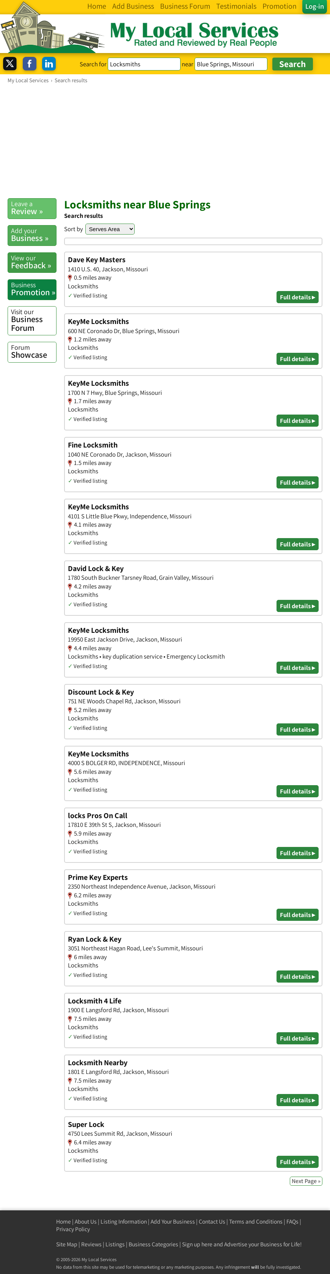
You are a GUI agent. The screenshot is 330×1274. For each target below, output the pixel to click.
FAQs (292, 1221)
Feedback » (33, 262)
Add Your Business (173, 1221)
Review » (33, 207)
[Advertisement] (165, 141)
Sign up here (197, 1244)
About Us (86, 1221)
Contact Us (212, 1221)
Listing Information (124, 1221)
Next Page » (306, 1181)
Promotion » (33, 288)
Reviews (91, 1244)
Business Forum (33, 320)
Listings (115, 1244)
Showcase (33, 351)
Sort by (73, 229)
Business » (33, 234)
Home (63, 1221)
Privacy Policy (73, 1229)
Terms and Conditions (256, 1221)
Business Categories (153, 1244)
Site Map (66, 1244)
